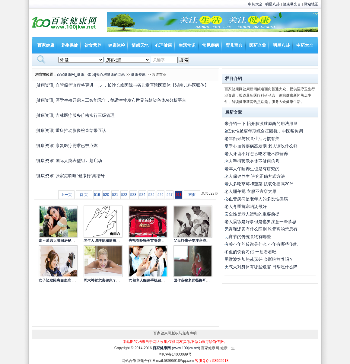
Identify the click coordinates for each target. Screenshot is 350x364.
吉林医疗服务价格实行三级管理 (85, 115)
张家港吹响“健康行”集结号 (80, 175)
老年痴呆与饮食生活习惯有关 (251, 138)
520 (106, 195)
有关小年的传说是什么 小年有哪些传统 (261, 244)
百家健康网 (162, 348)
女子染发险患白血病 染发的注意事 (66, 280)
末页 (192, 195)
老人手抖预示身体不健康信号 (251, 161)
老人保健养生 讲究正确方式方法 (254, 176)
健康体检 (116, 45)
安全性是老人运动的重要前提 (251, 214)
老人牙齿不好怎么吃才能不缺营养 (256, 153)
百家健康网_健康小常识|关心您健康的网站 (91, 74)
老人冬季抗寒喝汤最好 (245, 206)
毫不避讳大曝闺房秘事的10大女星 (66, 240)
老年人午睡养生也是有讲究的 (251, 168)
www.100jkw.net (186, 348)
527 (170, 195)
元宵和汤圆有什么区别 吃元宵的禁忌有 (261, 229)
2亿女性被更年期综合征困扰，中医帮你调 (263, 131)
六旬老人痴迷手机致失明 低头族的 (156, 280)
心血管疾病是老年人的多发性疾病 (256, 198)
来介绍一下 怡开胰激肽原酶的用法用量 (261, 123)
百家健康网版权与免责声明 (175, 333)
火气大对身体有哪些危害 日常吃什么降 (261, 266)
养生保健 (69, 45)
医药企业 (257, 45)
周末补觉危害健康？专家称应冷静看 (113, 280)
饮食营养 (92, 45)
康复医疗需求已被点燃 (77, 145)
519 (97, 195)
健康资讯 (138, 74)
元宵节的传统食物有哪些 (247, 236)
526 (161, 195)
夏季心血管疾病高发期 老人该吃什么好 (261, 146)
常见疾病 (210, 45)
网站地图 (311, 4)
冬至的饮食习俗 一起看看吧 (250, 251)
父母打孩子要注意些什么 (193, 240)
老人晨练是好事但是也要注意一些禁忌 (260, 221)
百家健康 (45, 45)
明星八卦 (272, 4)
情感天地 (140, 45)
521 (115, 195)
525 (151, 195)
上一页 (66, 195)
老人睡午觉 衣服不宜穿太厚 (250, 191)
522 (124, 195)
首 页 (84, 195)
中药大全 (255, 4)
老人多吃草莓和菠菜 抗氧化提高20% (258, 183)
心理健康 (163, 45)
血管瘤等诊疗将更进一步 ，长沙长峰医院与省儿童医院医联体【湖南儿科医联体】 (132, 85)
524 (142, 195)
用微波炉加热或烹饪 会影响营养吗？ (258, 259)
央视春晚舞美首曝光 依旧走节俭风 (156, 240)
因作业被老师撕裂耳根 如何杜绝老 (201, 280)
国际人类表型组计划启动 (79, 160)
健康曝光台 (292, 4)
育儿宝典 (234, 45)
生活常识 (187, 45)
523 (133, 195)
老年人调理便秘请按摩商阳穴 (107, 240)
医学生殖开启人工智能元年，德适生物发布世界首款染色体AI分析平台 (121, 100)
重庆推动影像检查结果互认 (81, 130)
